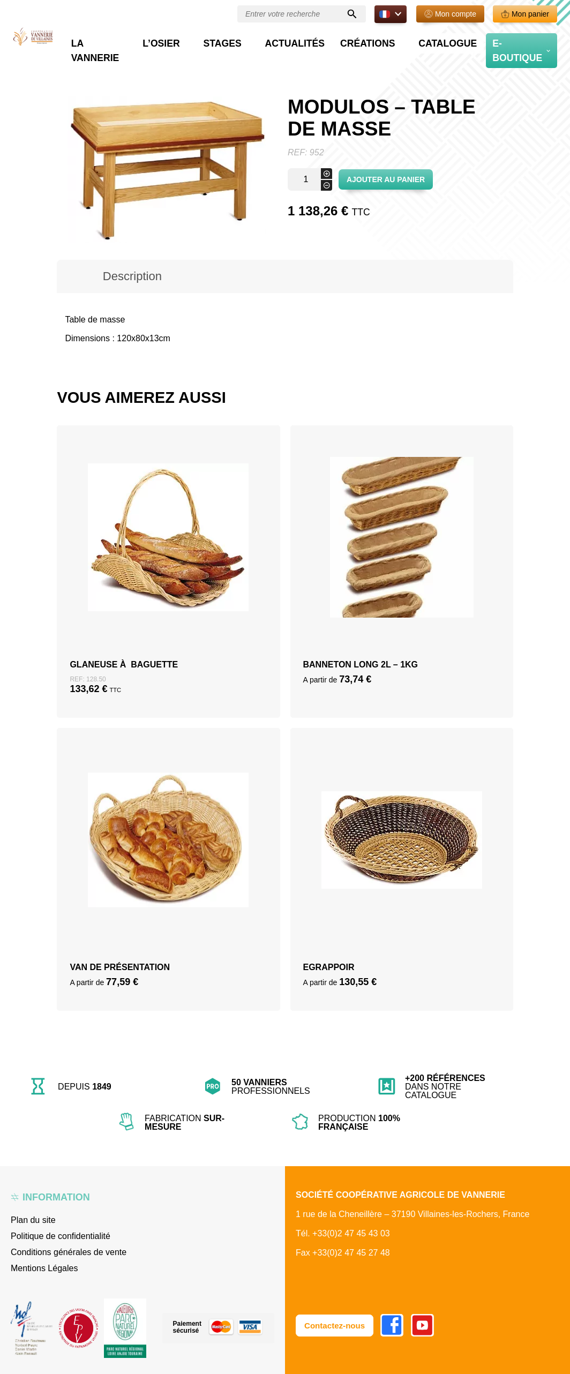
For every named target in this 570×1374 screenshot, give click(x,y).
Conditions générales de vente (68, 1252)
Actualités (344, 40)
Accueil (70, 64)
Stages (288, 40)
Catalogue (462, 40)
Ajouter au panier (386, 179)
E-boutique (520, 40)
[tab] (132, 276)
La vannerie (182, 40)
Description (132, 276)
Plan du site (33, 1220)
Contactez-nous (336, 1325)
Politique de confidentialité (60, 1236)
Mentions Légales (44, 1268)
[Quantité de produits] (310, 179)
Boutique (106, 64)
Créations (399, 40)
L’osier (240, 40)
